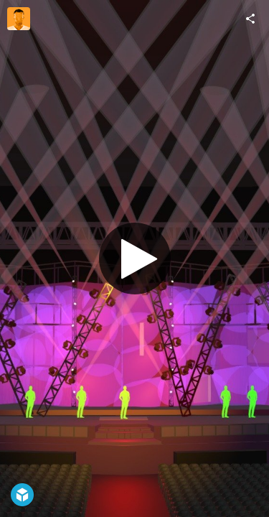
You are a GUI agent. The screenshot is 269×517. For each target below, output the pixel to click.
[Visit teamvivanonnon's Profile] (18, 18)
